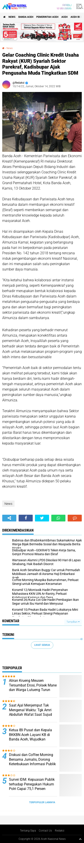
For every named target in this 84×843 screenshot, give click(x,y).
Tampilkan (73, 621)
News (12, 17)
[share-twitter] (42, 518)
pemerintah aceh (47, 17)
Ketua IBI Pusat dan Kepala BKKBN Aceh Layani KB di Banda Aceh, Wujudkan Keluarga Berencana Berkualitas (30, 739)
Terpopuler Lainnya (42, 802)
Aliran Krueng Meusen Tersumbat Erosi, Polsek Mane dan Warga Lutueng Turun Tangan (33, 687)
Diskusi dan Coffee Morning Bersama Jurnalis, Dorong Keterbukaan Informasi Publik (32, 759)
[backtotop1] (80, 839)
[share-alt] (9, 518)
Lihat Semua (42, 645)
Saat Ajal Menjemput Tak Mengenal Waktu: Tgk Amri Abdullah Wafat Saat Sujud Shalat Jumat (30, 712)
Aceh (64, 17)
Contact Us (45, 830)
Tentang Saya (28, 830)
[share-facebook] (26, 518)
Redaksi (59, 830)
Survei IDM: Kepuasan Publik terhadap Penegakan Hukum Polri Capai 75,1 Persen (32, 784)
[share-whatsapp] (58, 518)
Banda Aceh (25, 17)
